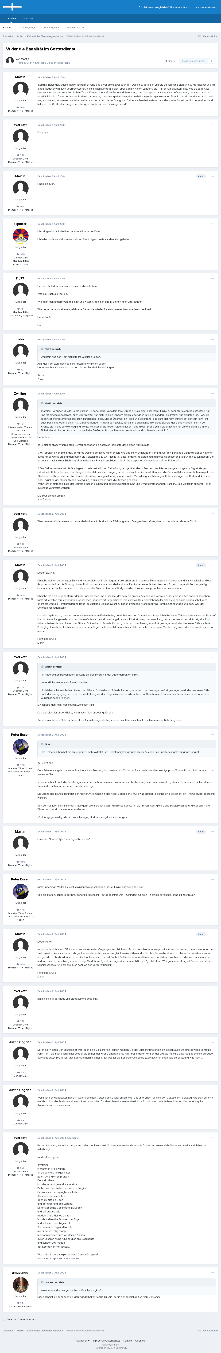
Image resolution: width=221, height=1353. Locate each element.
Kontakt (127, 1340)
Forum (7, 27)
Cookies (140, 1340)
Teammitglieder (52, 27)
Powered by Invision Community (110, 1348)
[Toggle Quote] (42, 349)
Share (170, 60)
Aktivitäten (28, 18)
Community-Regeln (27, 27)
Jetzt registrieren (205, 7)
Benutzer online (75, 27)
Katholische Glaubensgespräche (51, 62)
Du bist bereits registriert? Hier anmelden (164, 7)
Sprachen (83, 1340)
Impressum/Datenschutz (106, 1340)
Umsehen (11, 20)
